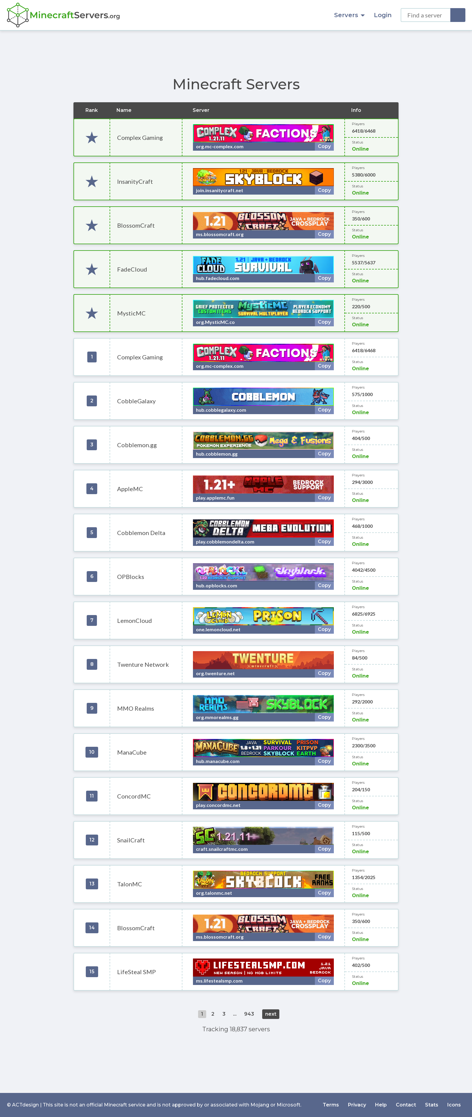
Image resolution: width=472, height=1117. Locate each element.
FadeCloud (132, 269)
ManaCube (132, 752)
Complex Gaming (140, 137)
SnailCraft (131, 840)
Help (381, 1105)
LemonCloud (134, 620)
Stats (431, 1105)
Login (383, 15)
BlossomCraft (136, 225)
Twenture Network (143, 664)
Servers (349, 15)
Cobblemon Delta (141, 532)
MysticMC (131, 313)
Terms (331, 1105)
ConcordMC (134, 796)
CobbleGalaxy (136, 401)
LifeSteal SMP (136, 971)
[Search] (457, 15)
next (270, 1014)
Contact (406, 1105)
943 (249, 1014)
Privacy (357, 1105)
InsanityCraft (135, 181)
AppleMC (130, 488)
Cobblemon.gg (137, 444)
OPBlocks (130, 576)
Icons (454, 1105)
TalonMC (129, 884)
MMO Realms (135, 708)
